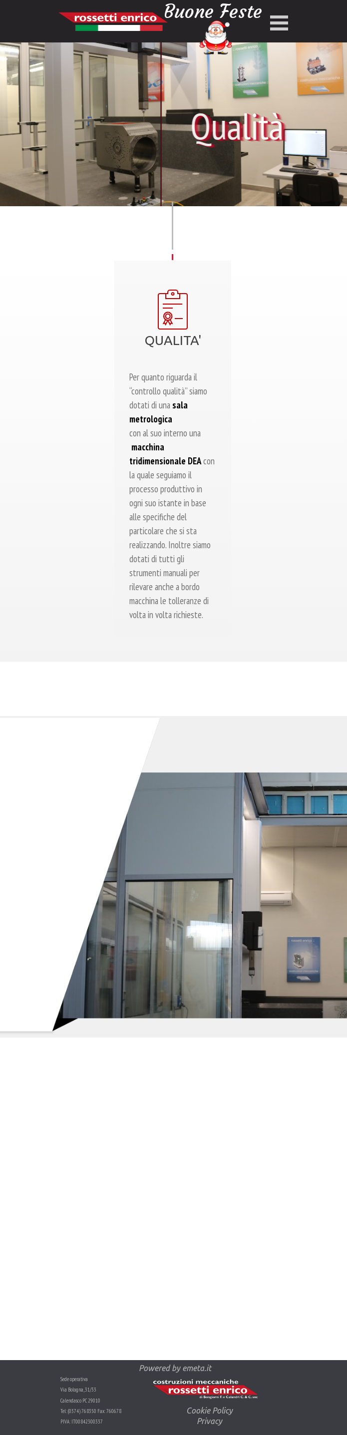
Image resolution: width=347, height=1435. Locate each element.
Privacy (209, 1421)
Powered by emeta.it (175, 1368)
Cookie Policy (209, 1410)
